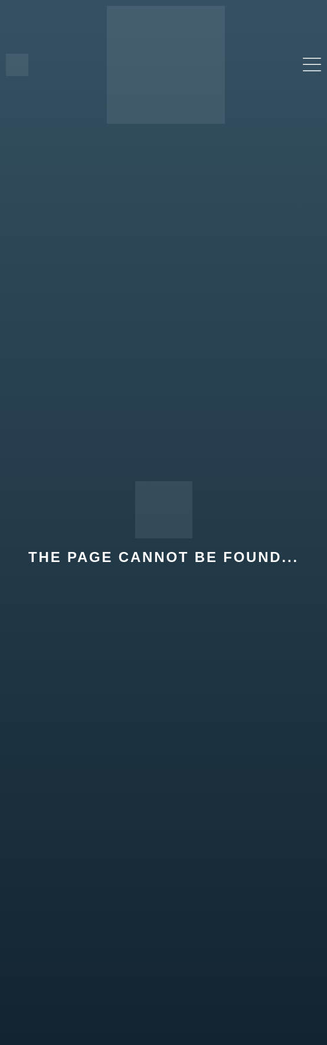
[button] (312, 65)
